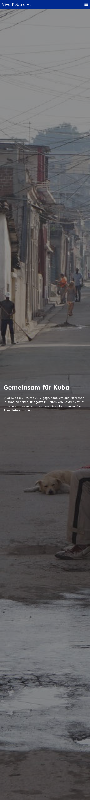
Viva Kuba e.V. (16, 4)
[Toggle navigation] (86, 4)
